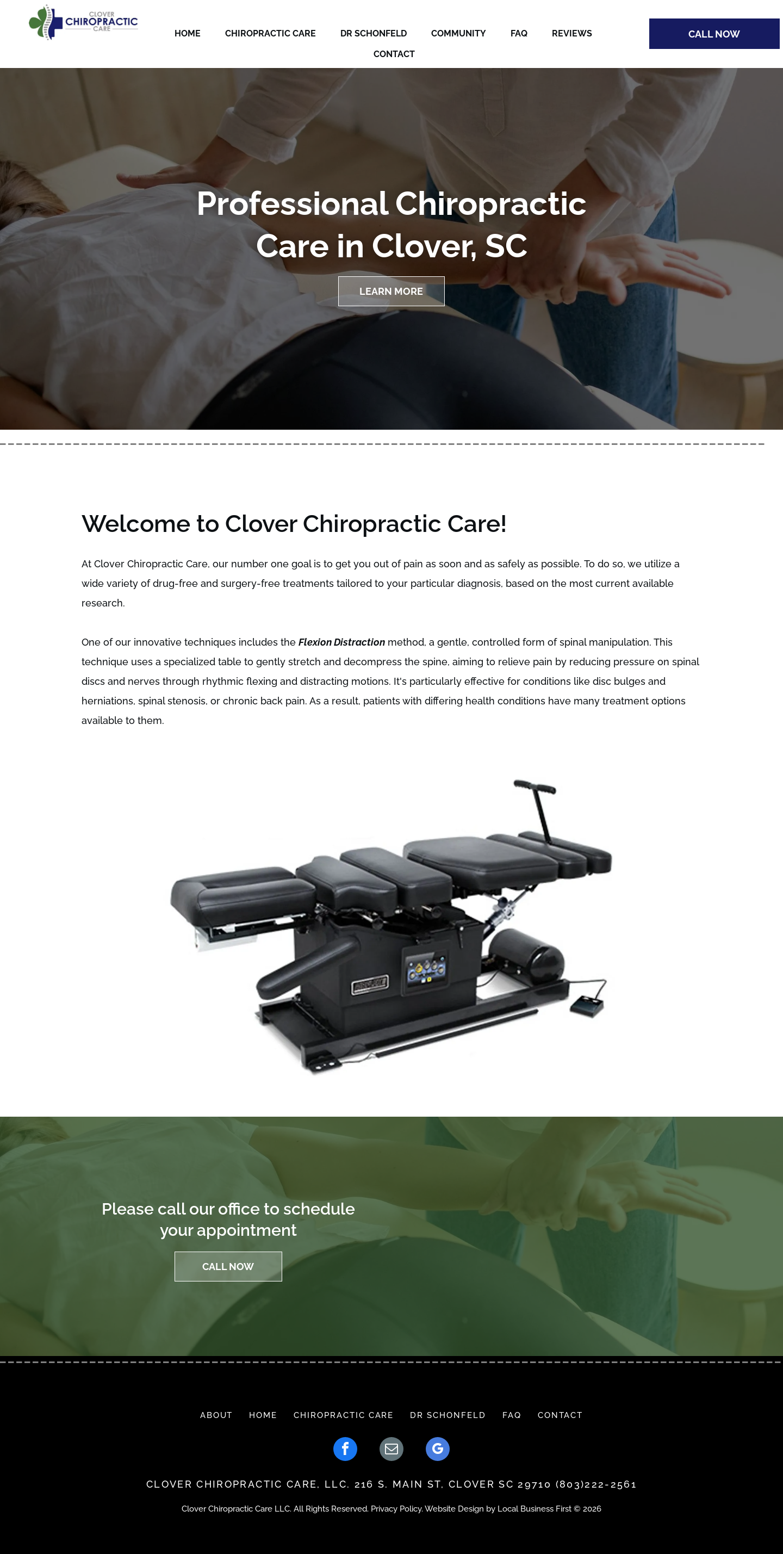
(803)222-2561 (596, 1484)
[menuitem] (216, 1415)
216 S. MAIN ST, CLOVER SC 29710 (453, 1484)
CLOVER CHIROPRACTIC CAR (228, 1484)
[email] (391, 1450)
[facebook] (345, 1450)
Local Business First (534, 1509)
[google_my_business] (438, 1450)
